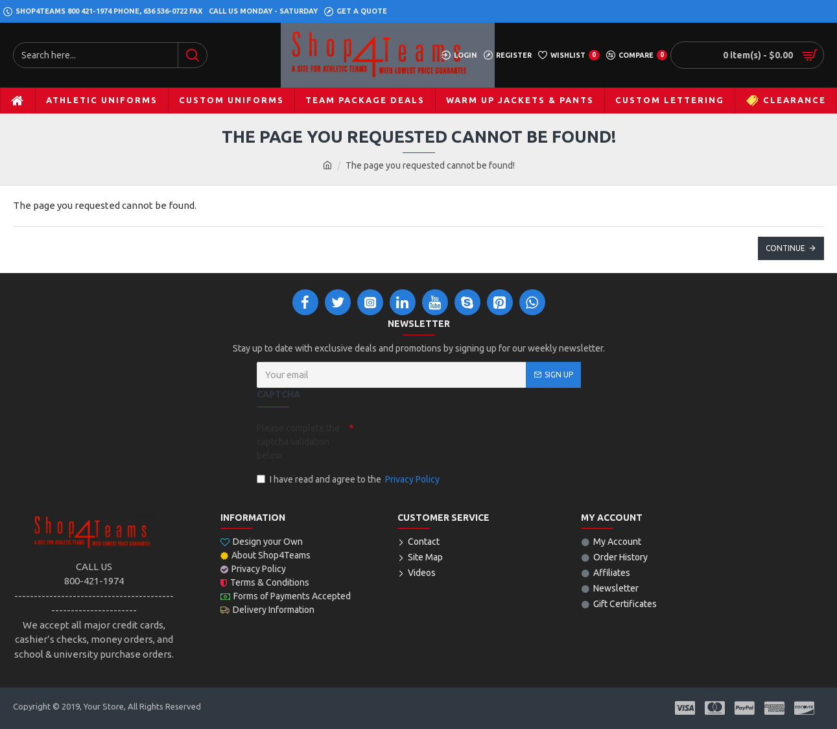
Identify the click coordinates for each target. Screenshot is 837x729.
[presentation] (445, 440)
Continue (785, 248)
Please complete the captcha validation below (298, 441)
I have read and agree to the (349, 479)
